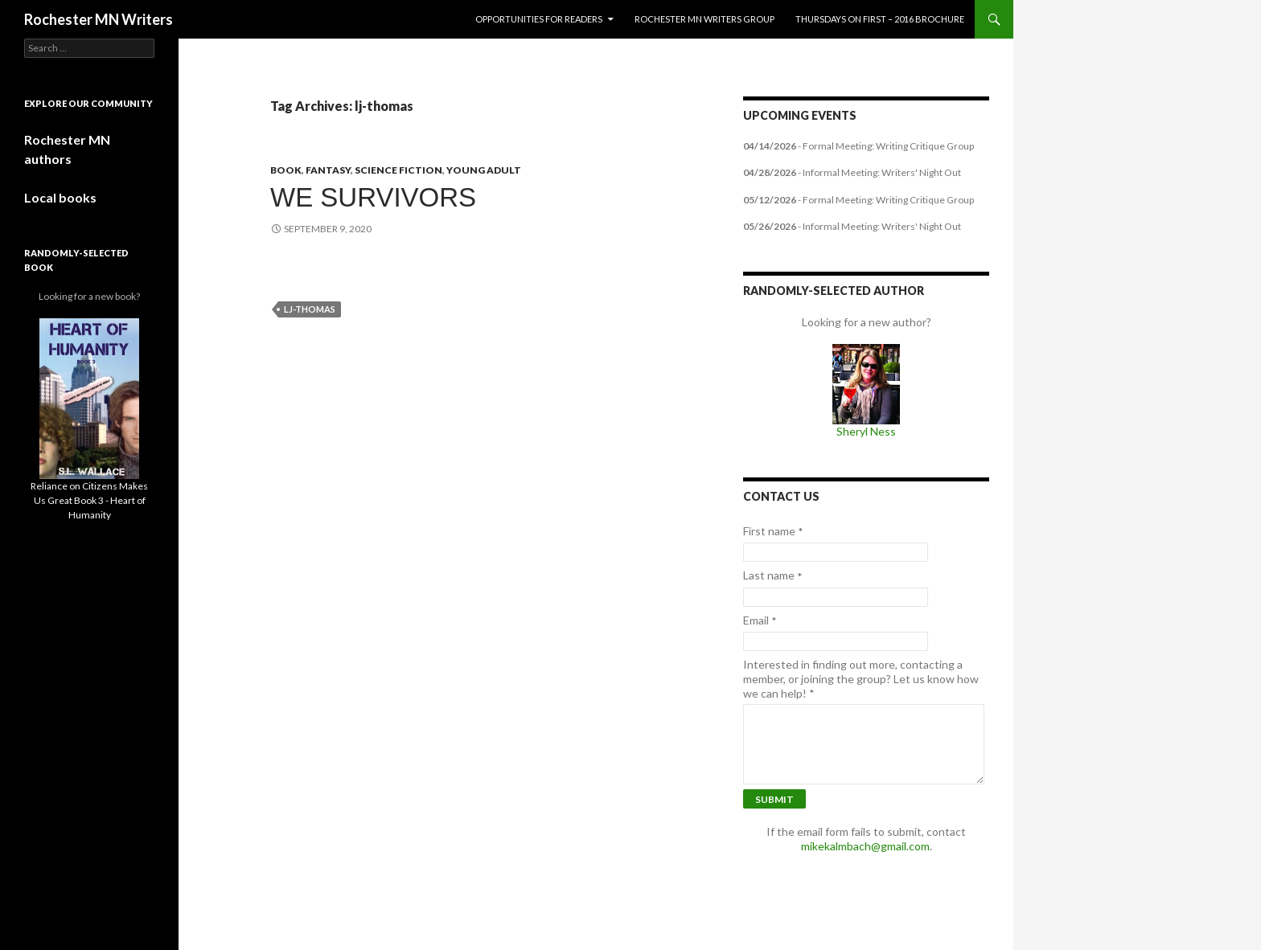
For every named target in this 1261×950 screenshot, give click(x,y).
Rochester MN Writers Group (704, 19)
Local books (60, 197)
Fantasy (328, 170)
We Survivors (373, 197)
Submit (774, 799)
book (286, 170)
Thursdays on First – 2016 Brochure (879, 19)
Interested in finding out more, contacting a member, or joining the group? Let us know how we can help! (861, 678)
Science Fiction (398, 170)
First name (773, 531)
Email (760, 620)
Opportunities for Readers (538, 19)
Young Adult (483, 170)
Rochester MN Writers (98, 19)
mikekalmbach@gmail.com (865, 846)
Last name (773, 575)
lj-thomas (309, 309)
